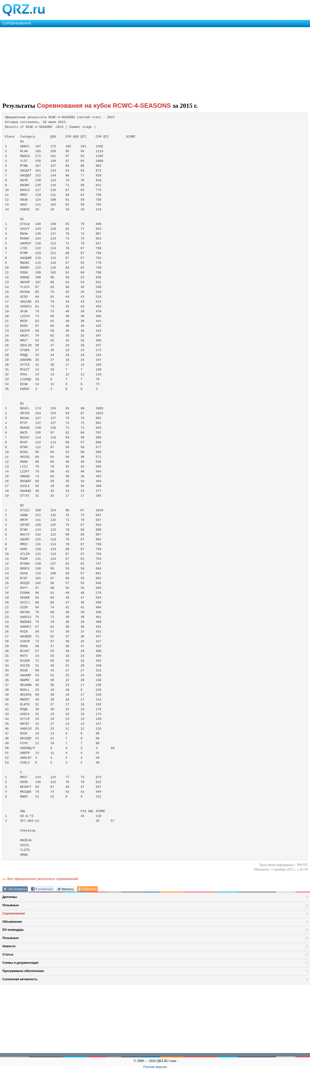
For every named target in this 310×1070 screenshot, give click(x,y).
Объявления (12, 921)
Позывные (10, 905)
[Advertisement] (145, 64)
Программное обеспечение (23, 971)
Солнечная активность (20, 979)
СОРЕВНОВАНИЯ (16, 23)
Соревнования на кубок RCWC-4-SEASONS (105, 105)
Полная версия (155, 1067)
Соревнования (13, 913)
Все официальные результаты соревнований (42, 879)
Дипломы (9, 897)
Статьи (7, 954)
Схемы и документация (20, 962)
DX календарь (13, 929)
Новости (9, 946)
